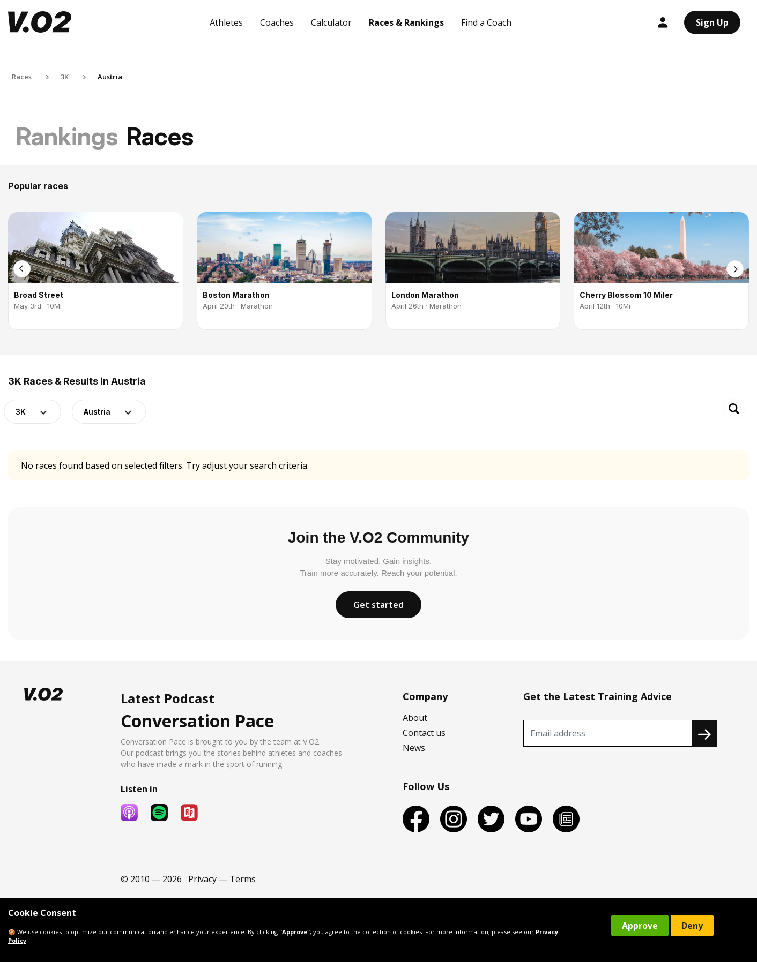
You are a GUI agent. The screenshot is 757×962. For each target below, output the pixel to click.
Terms (242, 879)
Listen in (139, 789)
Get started (378, 605)
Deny (692, 925)
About (415, 718)
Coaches (277, 22)
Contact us (424, 733)
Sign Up (712, 22)
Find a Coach (486, 22)
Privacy (202, 879)
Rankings (67, 136)
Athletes (226, 22)
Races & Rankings (406, 22)
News (414, 748)
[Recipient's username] (608, 733)
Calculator (331, 22)
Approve (640, 925)
